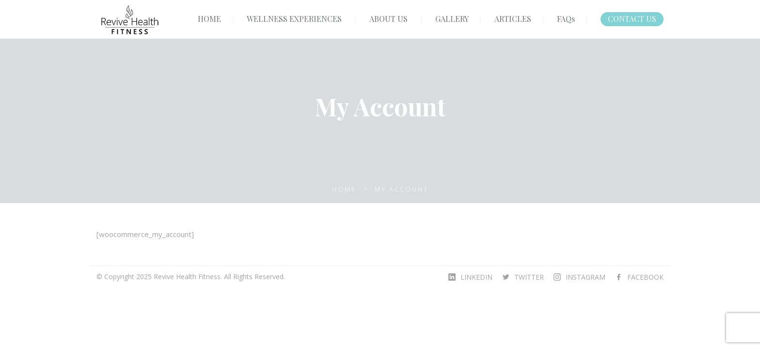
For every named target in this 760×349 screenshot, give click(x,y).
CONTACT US (632, 19)
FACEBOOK (645, 277)
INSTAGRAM (585, 277)
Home (344, 189)
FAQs (566, 19)
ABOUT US (388, 19)
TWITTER (529, 277)
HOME (209, 19)
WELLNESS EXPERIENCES (294, 19)
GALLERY (452, 19)
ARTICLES (512, 19)
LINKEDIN (476, 277)
